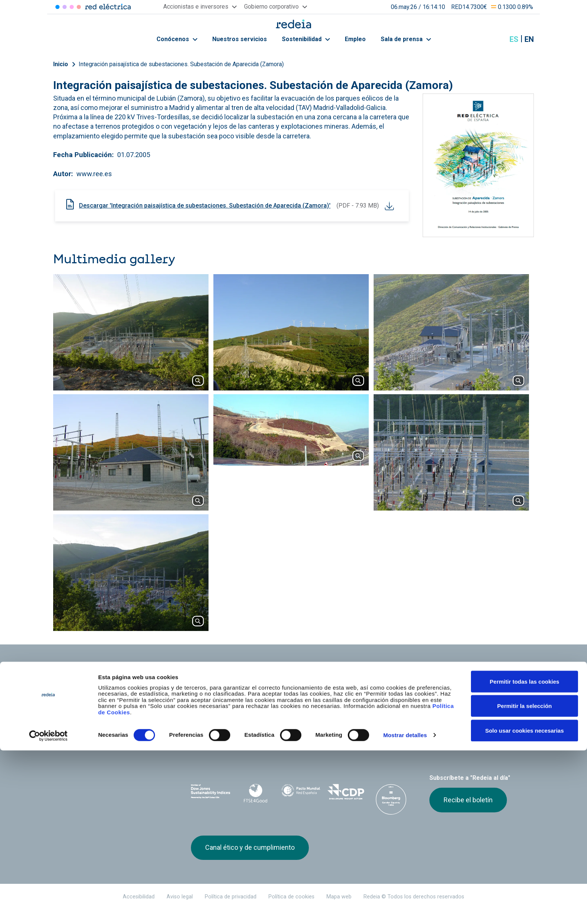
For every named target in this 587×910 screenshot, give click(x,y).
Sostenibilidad (306, 39)
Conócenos (176, 39)
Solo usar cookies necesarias (524, 890)
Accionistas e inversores (223, 685)
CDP (346, 792)
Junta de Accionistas (375, 685)
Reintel (267, 738)
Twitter (433, 742)
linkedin (448, 742)
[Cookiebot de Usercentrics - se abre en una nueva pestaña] (48, 895)
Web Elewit (351, 738)
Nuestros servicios (239, 39)
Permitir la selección (524, 865)
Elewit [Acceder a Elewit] (78, 7)
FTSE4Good (256, 793)
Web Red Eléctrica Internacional (309, 738)
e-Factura (203, 698)
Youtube (463, 742)
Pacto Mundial (300, 792)
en (529, 39)
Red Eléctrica (215, 738)
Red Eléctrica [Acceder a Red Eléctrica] (57, 7)
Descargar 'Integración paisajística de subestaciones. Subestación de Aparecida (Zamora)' (205, 205)
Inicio (60, 64)
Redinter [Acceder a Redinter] (64, 7)
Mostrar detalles (405, 894)
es (514, 39)
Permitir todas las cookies (524, 841)
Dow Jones (210, 792)
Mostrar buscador (495, 39)
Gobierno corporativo (297, 685)
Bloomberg (391, 799)
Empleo (355, 39)
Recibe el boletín (468, 800)
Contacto (281, 698)
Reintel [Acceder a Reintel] (71, 7)
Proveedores (443, 685)
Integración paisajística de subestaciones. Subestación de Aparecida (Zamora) (181, 64)
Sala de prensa (406, 39)
